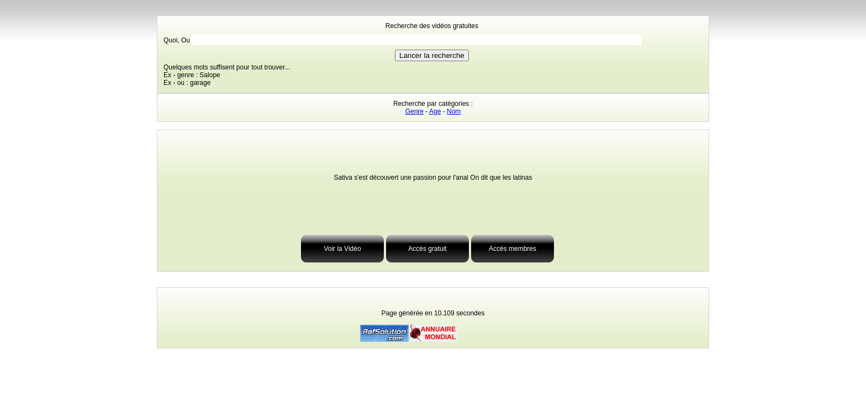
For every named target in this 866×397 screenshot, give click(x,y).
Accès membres (512, 249)
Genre (414, 111)
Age (435, 111)
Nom (454, 111)
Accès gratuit (427, 249)
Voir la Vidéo (342, 249)
